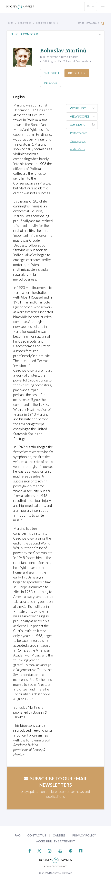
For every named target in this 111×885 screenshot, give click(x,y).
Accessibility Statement (55, 841)
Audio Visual (77, 149)
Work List (84, 108)
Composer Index (45, 23)
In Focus (50, 82)
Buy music (84, 125)
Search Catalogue (91, 23)
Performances (78, 133)
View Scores (84, 116)
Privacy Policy (84, 835)
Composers (24, 23)
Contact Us (36, 835)
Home (10, 23)
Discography (77, 141)
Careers (59, 835)
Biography (77, 73)
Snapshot (52, 73)
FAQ (18, 835)
